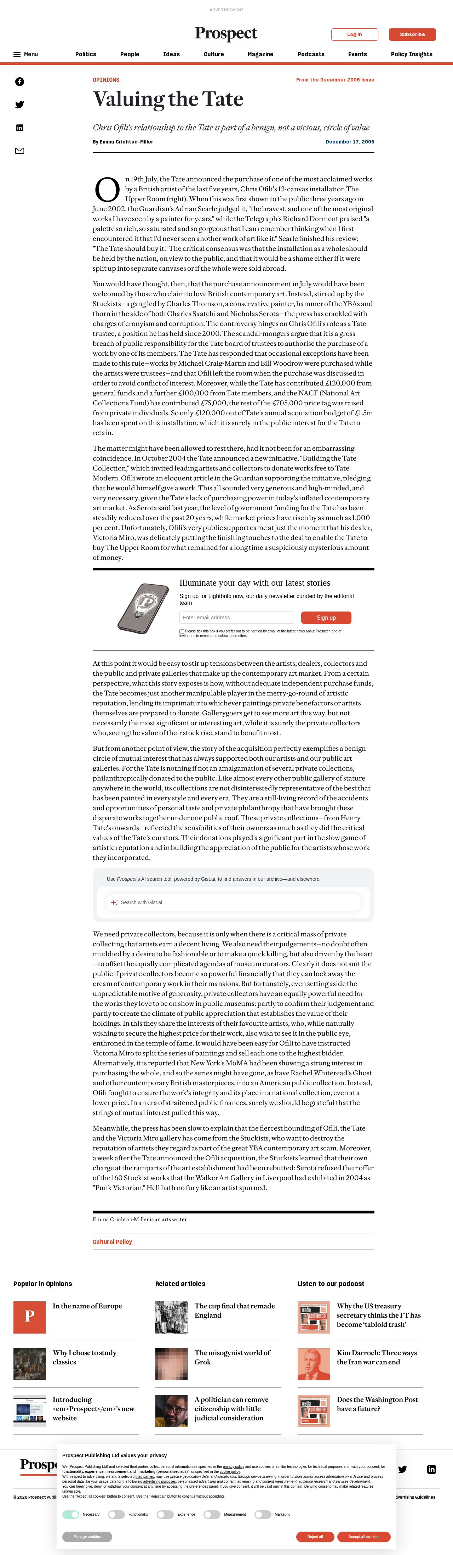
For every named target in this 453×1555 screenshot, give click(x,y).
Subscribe (412, 34)
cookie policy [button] (230, 1472)
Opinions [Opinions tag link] (106, 79)
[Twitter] (402, 1469)
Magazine (261, 54)
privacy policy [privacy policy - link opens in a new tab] (233, 1467)
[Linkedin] (431, 1469)
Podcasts (311, 54)
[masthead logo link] (226, 34)
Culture (214, 54)
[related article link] (76, 1321)
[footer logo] (46, 1470)
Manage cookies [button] (87, 1537)
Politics (85, 54)
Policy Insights (411, 54)
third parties (145, 1476)
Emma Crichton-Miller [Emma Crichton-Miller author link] (126, 142)
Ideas (171, 54)
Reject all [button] (315, 1537)
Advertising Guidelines (414, 1497)
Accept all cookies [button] (364, 1537)
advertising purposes (159, 1481)
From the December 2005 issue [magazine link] (335, 80)
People (129, 54)
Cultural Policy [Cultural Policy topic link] (112, 1241)
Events (357, 54)
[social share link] (19, 150)
